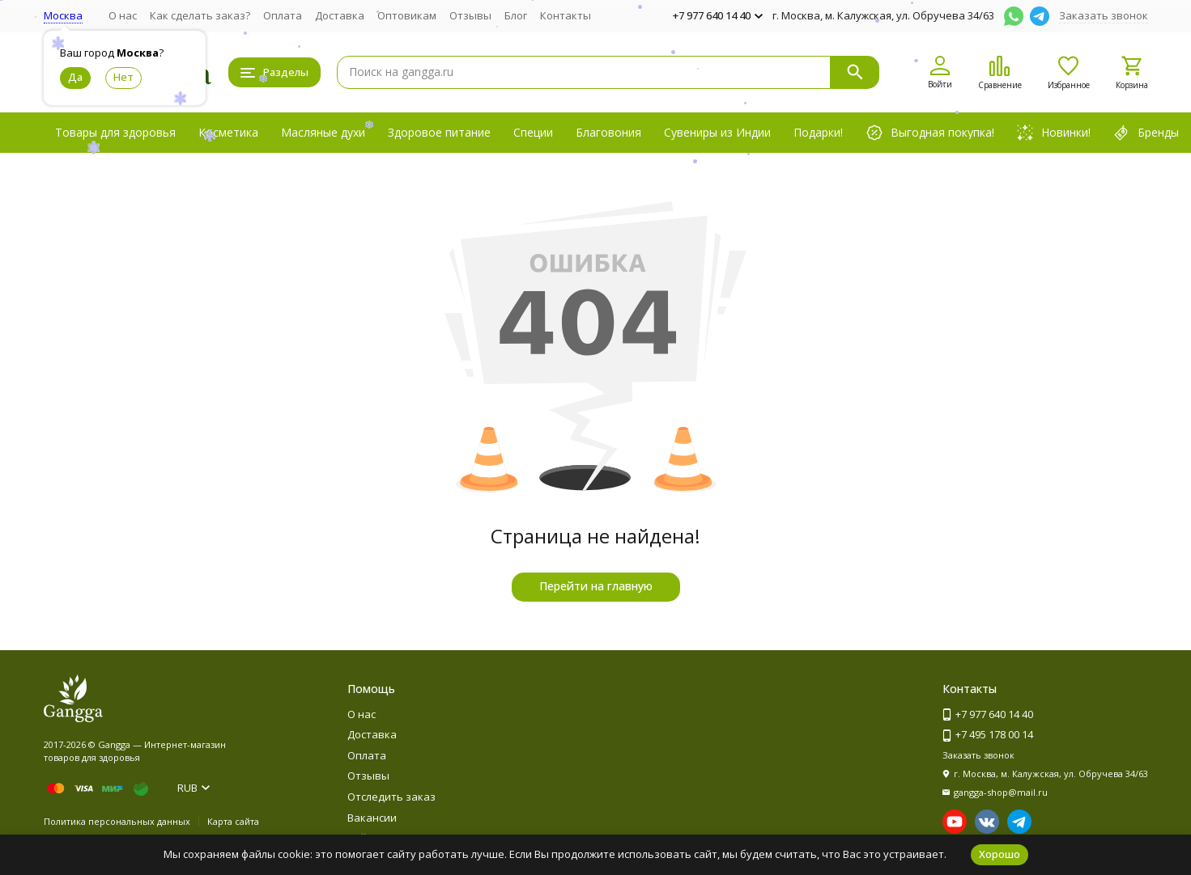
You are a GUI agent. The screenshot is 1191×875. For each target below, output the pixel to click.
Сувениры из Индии (717, 132)
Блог (515, 15)
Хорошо (999, 854)
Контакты (565, 15)
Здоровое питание (439, 132)
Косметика (228, 132)
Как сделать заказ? (200, 15)
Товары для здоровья (115, 132)
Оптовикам (406, 15)
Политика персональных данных (117, 821)
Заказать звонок (1103, 15)
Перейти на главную (596, 586)
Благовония (608, 132)
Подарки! (818, 132)
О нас (122, 15)
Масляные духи (323, 132)
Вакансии (372, 817)
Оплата (282, 15)
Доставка (339, 15)
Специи (533, 132)
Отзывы (470, 15)
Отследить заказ (391, 796)
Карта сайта (233, 821)
